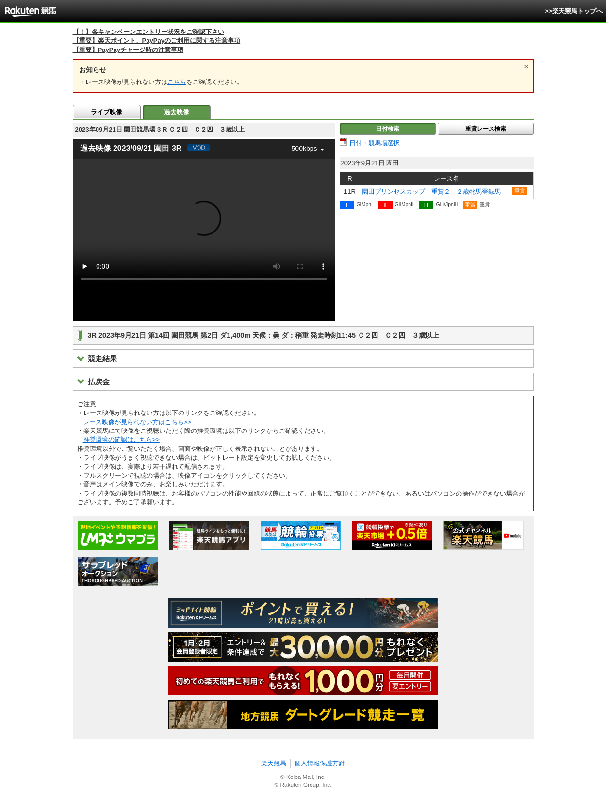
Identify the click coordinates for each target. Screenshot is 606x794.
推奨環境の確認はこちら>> (121, 439)
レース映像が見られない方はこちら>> (137, 422)
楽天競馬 (273, 763)
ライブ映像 (106, 112)
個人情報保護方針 (320, 763)
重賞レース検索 (485, 128)
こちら (176, 81)
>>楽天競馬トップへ (574, 11)
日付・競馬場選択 (374, 143)
